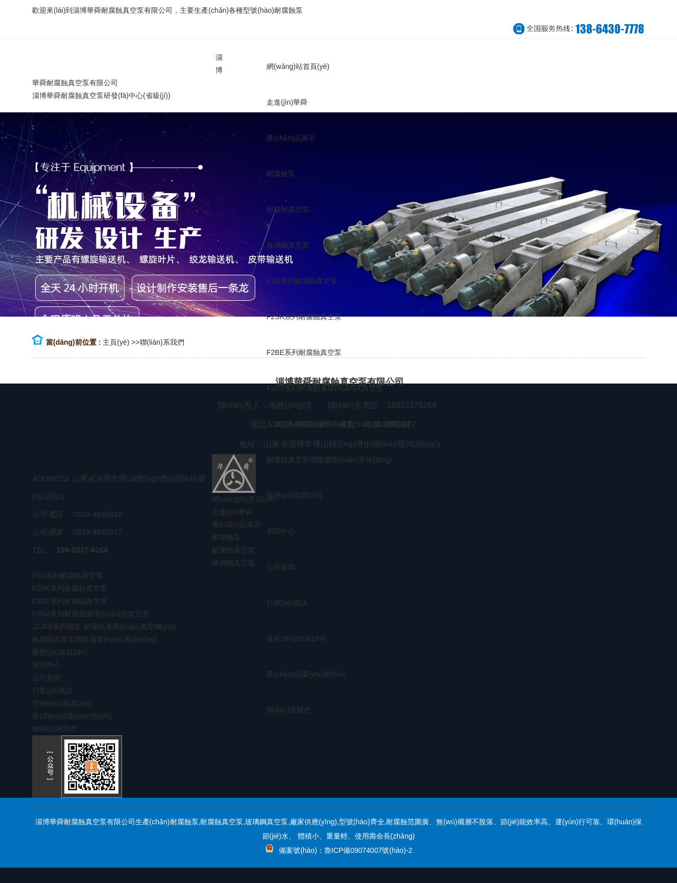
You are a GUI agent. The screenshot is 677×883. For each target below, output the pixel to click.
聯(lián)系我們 (162, 342)
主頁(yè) (116, 342)
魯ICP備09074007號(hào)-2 (368, 850)
